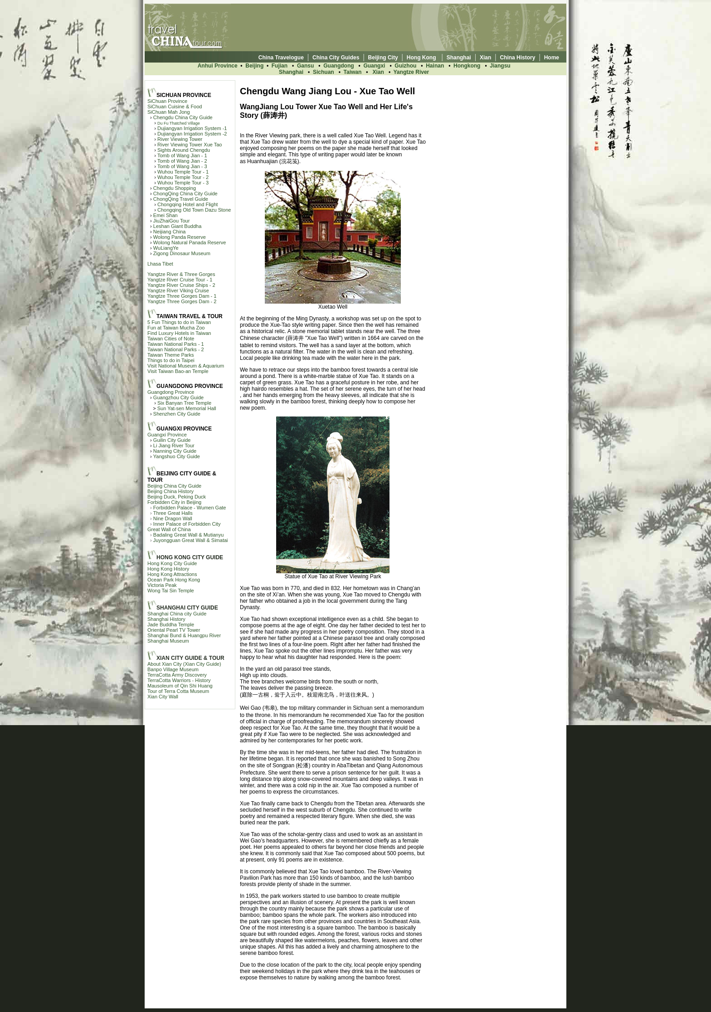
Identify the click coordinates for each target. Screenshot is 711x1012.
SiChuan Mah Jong (168, 112)
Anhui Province (218, 66)
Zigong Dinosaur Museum (181, 253)
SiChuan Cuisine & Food (174, 106)
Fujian (280, 66)
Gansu (305, 66)
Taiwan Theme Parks (170, 355)
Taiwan (353, 72)
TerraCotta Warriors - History (179, 680)
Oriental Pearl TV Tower (173, 630)
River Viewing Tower (179, 139)
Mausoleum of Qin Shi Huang (180, 685)
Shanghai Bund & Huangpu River (184, 635)
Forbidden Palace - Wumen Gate (189, 507)
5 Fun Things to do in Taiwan (179, 322)
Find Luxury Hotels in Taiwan (179, 333)
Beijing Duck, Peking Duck (176, 496)
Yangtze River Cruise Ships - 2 (181, 285)
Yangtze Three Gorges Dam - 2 (181, 301)
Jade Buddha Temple (170, 624)
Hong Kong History (168, 568)
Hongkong (466, 66)
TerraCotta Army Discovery (177, 675)
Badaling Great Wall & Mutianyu (188, 534)
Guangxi (374, 66)
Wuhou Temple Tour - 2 (183, 177)
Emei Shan (165, 215)
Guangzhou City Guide (178, 397)
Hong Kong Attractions (172, 574)
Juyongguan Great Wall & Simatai (190, 540)
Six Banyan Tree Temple (184, 403)
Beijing (254, 66)
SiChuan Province (167, 101)
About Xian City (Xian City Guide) (184, 664)
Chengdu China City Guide (183, 117)
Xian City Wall (162, 696)
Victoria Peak (162, 585)
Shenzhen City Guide (176, 413)
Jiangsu (500, 66)
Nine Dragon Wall (172, 518)
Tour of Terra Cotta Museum (178, 691)
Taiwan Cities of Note (170, 338)
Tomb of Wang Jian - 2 (182, 161)
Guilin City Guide (172, 440)
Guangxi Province (167, 434)
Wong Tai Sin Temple (170, 590)
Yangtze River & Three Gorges (181, 274)
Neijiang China (169, 231)
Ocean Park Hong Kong (173, 579)
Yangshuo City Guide (176, 456)
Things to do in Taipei (171, 360)
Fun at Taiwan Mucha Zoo (176, 327)
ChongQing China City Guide (185, 193)
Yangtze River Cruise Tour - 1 (179, 279)
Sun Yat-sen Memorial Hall (186, 408)
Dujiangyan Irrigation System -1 (192, 128)
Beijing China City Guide (174, 486)
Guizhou (405, 66)
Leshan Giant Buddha (177, 226)
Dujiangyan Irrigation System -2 (192, 133)
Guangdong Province (170, 392)
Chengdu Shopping (174, 188)
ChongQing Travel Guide (180, 199)
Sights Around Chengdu (183, 150)
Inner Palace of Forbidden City (187, 524)
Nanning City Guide (174, 451)
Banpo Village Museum (173, 669)
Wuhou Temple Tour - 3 (183, 182)
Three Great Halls (173, 513)
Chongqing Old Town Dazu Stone (194, 210)
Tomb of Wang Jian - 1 (182, 155)
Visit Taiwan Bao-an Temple (178, 371)
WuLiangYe (166, 248)
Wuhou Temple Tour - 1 (183, 171)
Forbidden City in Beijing (174, 502)
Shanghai (291, 72)
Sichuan (323, 72)
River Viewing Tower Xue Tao (189, 144)
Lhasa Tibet (160, 263)
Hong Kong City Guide (172, 563)
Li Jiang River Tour (174, 445)
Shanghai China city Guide (176, 613)
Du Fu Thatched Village (178, 123)
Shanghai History (166, 619)
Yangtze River (411, 72)
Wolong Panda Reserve (179, 237)
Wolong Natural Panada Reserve (189, 242)
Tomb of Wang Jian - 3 (182, 166)
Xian (378, 72)
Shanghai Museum (168, 641)
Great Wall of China (169, 529)
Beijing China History (170, 491)
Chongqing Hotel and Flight (187, 204)
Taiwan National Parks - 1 (175, 344)
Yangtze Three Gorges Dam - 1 (181, 296)
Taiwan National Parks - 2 (175, 349)
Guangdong (338, 66)
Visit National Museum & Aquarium (185, 365)
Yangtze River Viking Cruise (178, 290)
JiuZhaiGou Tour (171, 220)
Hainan (435, 66)
